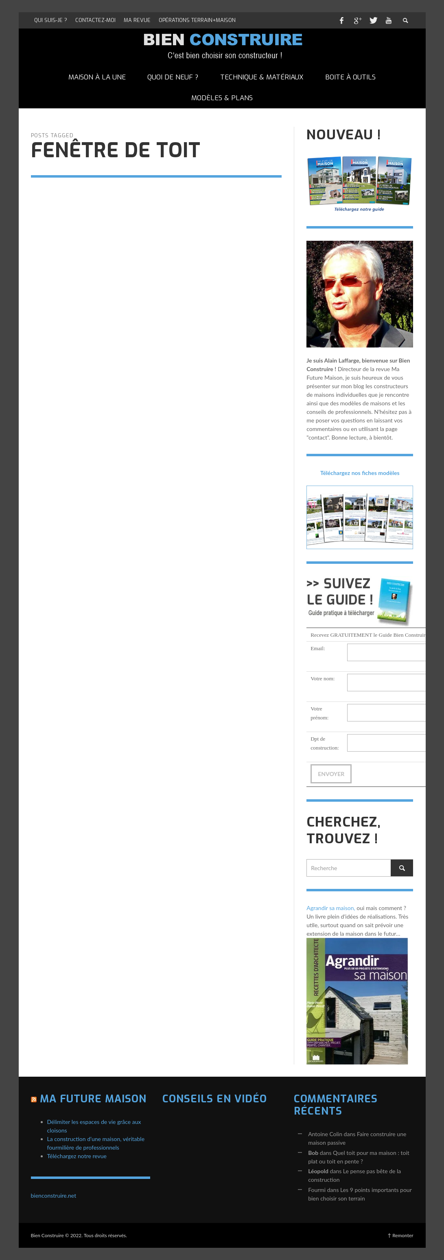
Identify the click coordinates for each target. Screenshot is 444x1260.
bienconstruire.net (54, 1195)
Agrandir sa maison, (330, 907)
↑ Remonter (400, 1235)
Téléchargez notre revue (77, 1155)
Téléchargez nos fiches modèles (360, 472)
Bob (313, 1152)
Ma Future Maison (93, 1099)
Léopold (318, 1171)
